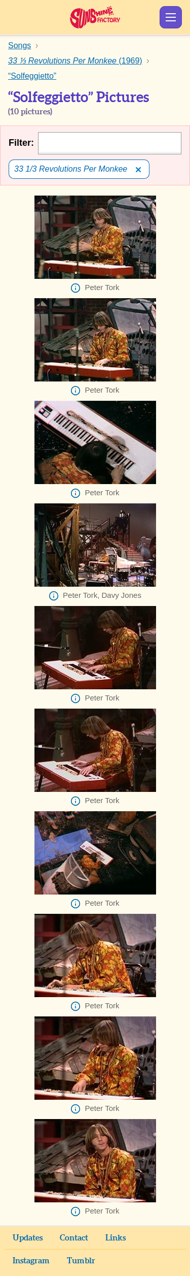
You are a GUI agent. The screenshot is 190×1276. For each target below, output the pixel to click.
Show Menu (171, 17)
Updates (28, 1238)
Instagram (31, 1261)
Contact (74, 1238)
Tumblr (81, 1261)
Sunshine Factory (95, 17)
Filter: (21, 143)
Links (115, 1238)
